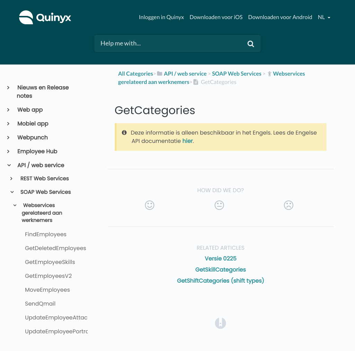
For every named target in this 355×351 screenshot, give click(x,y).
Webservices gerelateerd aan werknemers (41, 213)
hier (187, 141)
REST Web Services (44, 178)
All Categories (135, 73)
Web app (30, 110)
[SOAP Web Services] (236, 73)
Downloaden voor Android (280, 17)
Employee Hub (37, 151)
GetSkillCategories (220, 270)
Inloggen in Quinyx (161, 17)
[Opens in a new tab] (220, 323)
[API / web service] (181, 73)
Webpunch (32, 138)
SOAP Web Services (45, 192)
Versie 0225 (220, 259)
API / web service (40, 165)
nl (322, 17)
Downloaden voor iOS (216, 17)
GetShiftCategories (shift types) (220, 281)
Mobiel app (32, 124)
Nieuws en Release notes (43, 92)
